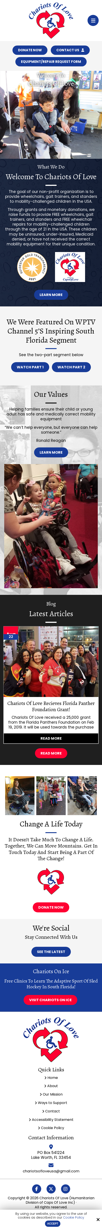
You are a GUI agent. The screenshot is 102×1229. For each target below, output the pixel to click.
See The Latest (51, 953)
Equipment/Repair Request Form (51, 62)
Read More (51, 754)
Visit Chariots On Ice (50, 1001)
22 (11, 638)
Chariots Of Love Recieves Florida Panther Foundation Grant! (51, 707)
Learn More (51, 296)
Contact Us (71, 50)
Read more (51, 739)
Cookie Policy (73, 1217)
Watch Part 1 (30, 368)
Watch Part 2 (71, 368)
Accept (52, 1223)
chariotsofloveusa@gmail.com (51, 1172)
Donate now (51, 908)
